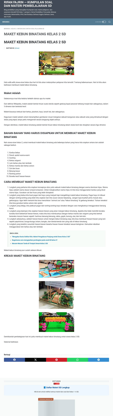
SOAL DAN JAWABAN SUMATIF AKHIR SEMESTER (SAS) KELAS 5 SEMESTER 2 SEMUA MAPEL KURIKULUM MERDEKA (95, 147)
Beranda (7, 22)
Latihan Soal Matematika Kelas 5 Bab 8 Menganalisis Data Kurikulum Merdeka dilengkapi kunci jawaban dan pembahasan (95, 102)
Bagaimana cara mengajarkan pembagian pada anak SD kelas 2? (34, 265)
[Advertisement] (56, 400)
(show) (17, 50)
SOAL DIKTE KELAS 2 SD (93, 87)
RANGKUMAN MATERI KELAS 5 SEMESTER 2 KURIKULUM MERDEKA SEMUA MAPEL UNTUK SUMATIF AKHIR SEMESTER (95, 124)
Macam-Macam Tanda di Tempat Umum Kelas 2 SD (30, 268)
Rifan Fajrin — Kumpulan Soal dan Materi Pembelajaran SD (28, 4)
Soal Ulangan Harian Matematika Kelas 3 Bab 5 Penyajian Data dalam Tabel (95, 73)
